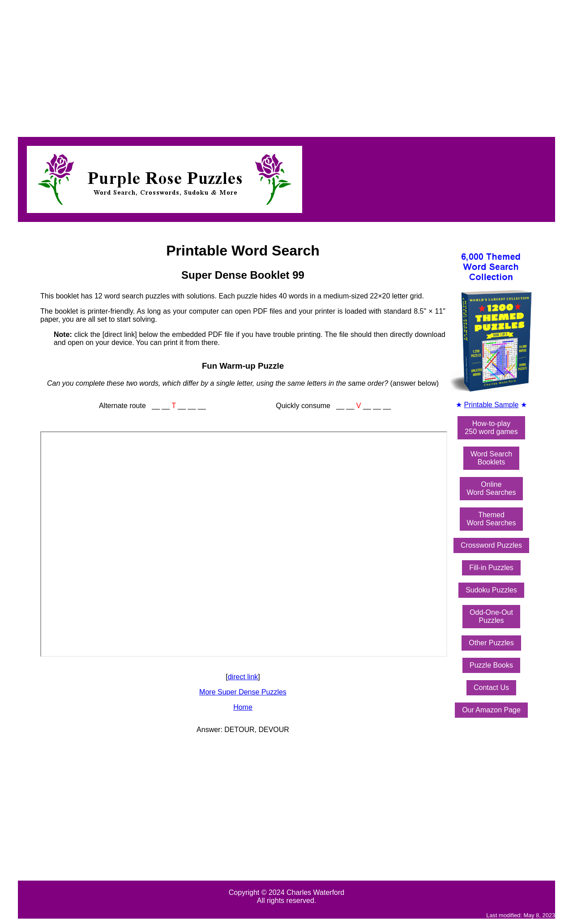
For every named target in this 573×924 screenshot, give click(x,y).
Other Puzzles (491, 643)
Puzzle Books (491, 665)
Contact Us (491, 687)
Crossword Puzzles (491, 545)
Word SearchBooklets (491, 458)
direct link (243, 677)
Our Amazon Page (491, 710)
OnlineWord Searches (491, 488)
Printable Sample (491, 405)
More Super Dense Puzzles (242, 692)
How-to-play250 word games (491, 427)
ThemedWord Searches (491, 519)
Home (242, 707)
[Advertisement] (272, 66)
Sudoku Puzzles (491, 590)
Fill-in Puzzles (491, 567)
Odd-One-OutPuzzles (491, 616)
